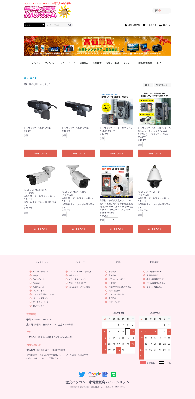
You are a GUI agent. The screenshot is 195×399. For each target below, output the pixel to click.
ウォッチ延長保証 (152, 287)
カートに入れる (40, 153)
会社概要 (110, 271)
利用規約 (110, 283)
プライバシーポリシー (116, 279)
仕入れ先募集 (112, 290)
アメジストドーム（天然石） (80, 271)
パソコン (36, 63)
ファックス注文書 (114, 294)
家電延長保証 (150, 275)
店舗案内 (110, 275)
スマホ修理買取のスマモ (42, 294)
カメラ (61, 63)
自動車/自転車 (145, 63)
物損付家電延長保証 (153, 279)
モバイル (49, 63)
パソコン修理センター (41, 298)
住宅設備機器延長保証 (154, 283)
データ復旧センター (40, 302)
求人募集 (110, 298)
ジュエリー (128, 63)
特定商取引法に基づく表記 (118, 287)
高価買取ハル (37, 287)
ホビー (159, 63)
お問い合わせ (112, 302)
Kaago (34, 275)
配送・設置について (76, 283)
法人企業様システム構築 (78, 287)
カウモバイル (37, 290)
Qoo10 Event (37, 279)
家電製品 (84, 63)
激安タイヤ (72, 275)
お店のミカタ (37, 306)
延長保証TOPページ (153, 271)
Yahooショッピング (40, 271)
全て (26, 77)
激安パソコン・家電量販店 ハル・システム (97, 382)
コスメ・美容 (112, 63)
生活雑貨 (97, 63)
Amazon (35, 283)
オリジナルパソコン (76, 279)
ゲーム (72, 63)
